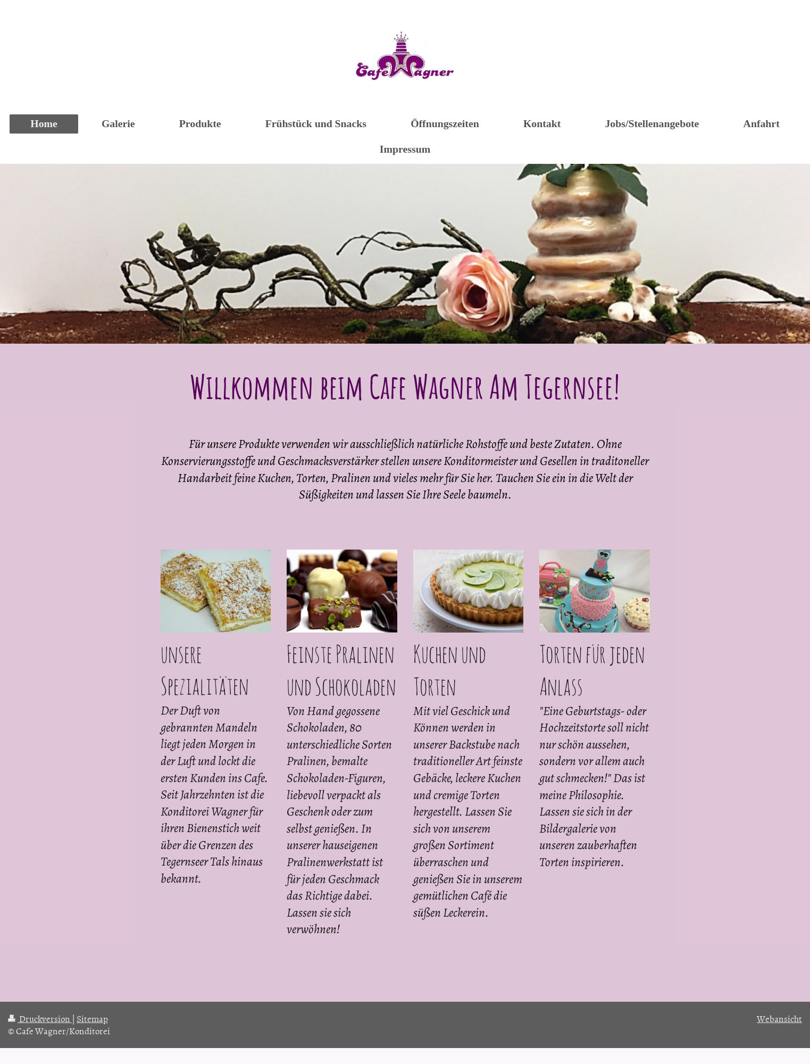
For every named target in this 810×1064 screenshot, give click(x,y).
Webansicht (779, 1018)
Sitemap (92, 1018)
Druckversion (40, 1018)
